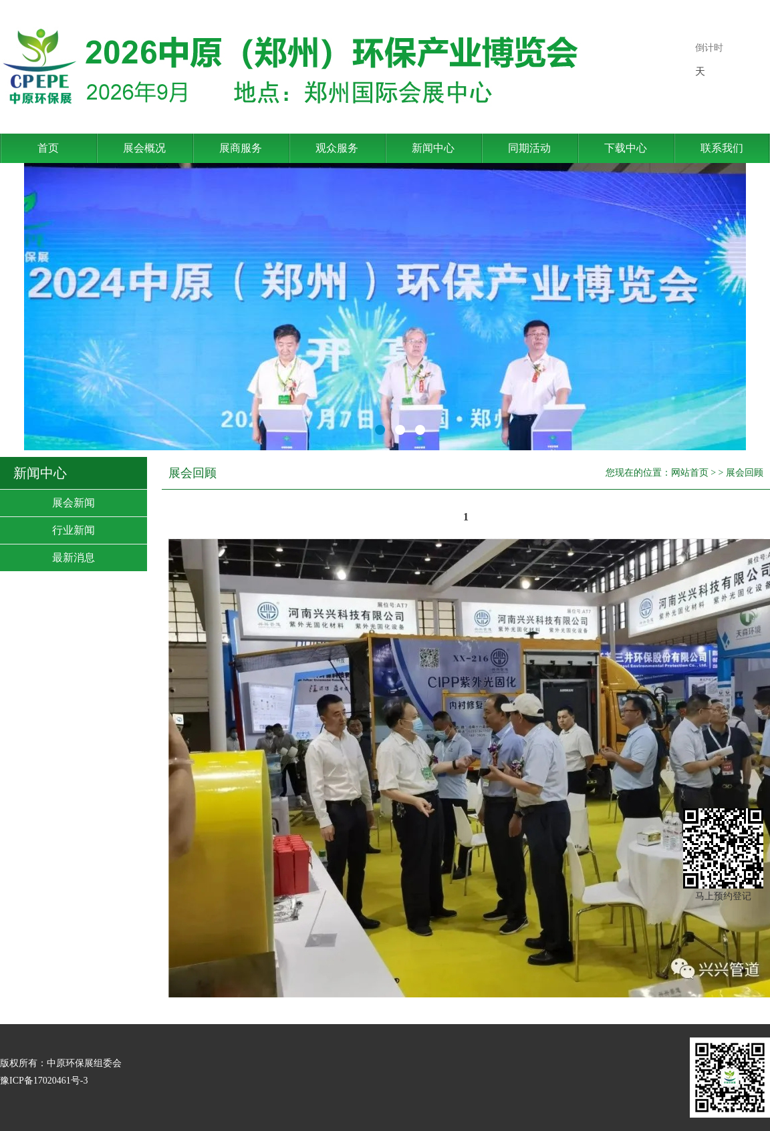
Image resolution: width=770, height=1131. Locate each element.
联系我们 (721, 148)
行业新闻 (73, 530)
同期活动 (529, 148)
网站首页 (690, 473)
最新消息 (73, 557)
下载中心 (625, 148)
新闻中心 (433, 148)
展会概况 (144, 148)
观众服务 (336, 148)
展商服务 (240, 148)
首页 (48, 148)
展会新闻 (73, 502)
